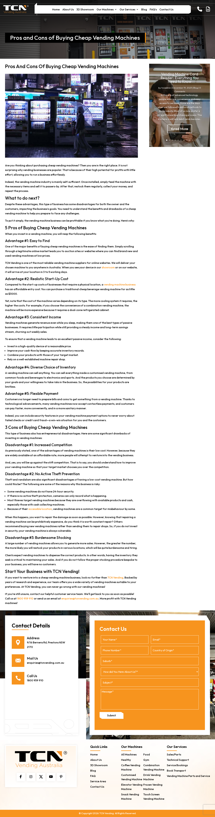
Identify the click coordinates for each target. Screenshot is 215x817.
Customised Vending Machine (131, 777)
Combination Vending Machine (153, 767)
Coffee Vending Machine (130, 767)
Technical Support (178, 759)
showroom (108, 267)
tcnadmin (166, 91)
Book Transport (176, 770)
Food (146, 754)
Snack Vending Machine (130, 796)
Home (56, 9)
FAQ (93, 776)
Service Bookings (177, 765)
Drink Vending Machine (152, 777)
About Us (68, 9)
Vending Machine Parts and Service (188, 776)
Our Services (127, 9)
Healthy (126, 759)
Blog (144, 9)
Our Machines (105, 9)
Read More (179, 132)
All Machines (129, 754)
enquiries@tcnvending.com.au (80, 598)
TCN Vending (115, 577)
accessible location (40, 509)
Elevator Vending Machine (131, 787)
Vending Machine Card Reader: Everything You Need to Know (180, 81)
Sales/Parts (174, 754)
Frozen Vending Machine (152, 787)
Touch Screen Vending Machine (153, 796)
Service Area (98, 781)
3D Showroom (85, 9)
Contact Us (166, 9)
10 (192, 140)
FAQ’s (153, 9)
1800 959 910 (25, 598)
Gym (146, 759)
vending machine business (120, 284)
